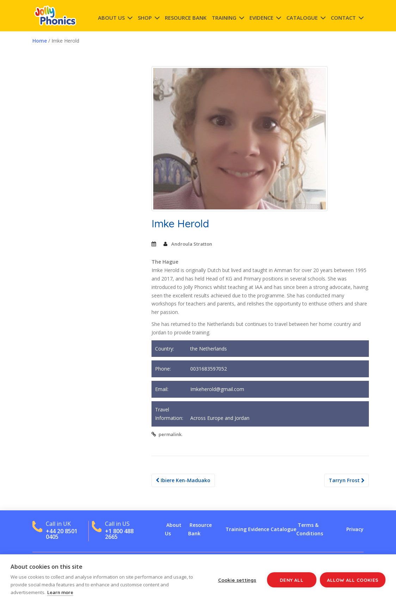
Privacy (355, 529)
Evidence (261, 17)
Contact (343, 17)
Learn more (60, 592)
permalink (170, 434)
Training (224, 17)
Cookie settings (237, 580)
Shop (145, 17)
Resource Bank (185, 17)
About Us (111, 17)
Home (39, 40)
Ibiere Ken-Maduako (183, 480)
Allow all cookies (352, 580)
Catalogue (302, 17)
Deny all (291, 580)
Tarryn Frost (346, 480)
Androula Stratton (191, 244)
